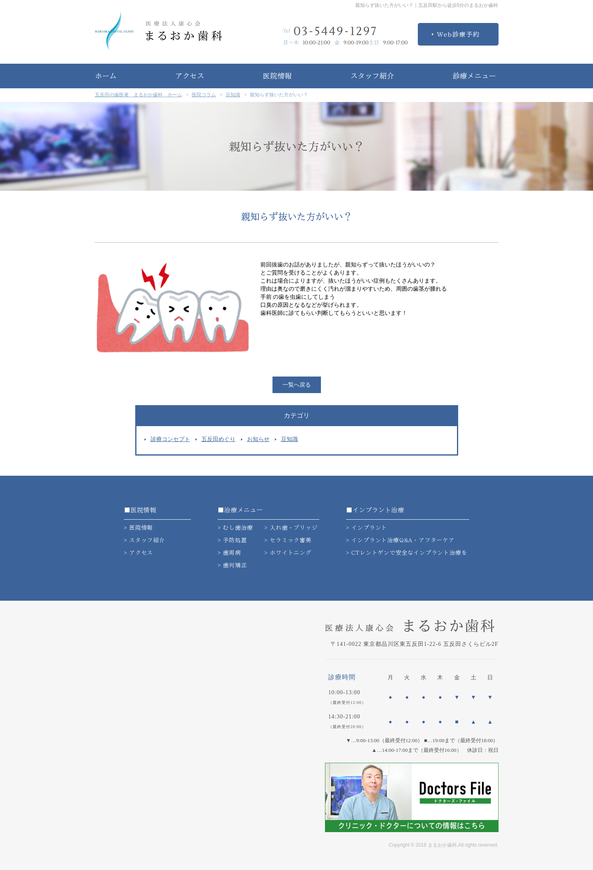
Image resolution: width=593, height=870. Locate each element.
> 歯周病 (229, 553)
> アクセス (138, 553)
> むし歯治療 (235, 528)
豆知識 (233, 95)
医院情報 (277, 75)
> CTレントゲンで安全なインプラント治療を (406, 553)
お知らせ (258, 439)
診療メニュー (474, 75)
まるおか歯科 (410, 625)
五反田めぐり (218, 439)
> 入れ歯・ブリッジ (291, 528)
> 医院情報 (138, 528)
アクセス (189, 75)
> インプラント (366, 528)
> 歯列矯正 (232, 565)
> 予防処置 (232, 540)
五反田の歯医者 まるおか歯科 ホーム (138, 95)
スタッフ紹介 (372, 75)
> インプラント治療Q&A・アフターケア (400, 540)
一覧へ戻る (297, 385)
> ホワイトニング (288, 553)
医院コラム (204, 95)
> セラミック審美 (288, 540)
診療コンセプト (170, 439)
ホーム (106, 75)
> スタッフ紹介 (144, 540)
